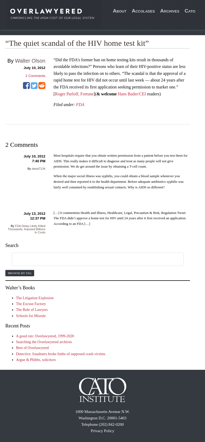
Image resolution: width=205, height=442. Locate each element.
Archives (169, 11)
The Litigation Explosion (35, 298)
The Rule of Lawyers (32, 310)
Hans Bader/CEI (132, 94)
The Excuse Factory (31, 304)
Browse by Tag (19, 273)
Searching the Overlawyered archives (44, 342)
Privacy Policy (102, 431)
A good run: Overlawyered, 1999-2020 (45, 336)
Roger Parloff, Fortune (74, 94)
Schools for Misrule (31, 316)
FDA (80, 104)
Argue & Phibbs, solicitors (36, 360)
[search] (91, 259)
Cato (190, 11)
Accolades (143, 11)
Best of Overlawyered (32, 348)
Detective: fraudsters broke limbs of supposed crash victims (60, 354)
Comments (35, 76)
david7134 (38, 168)
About (120, 11)
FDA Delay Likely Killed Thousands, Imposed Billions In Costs (26, 229)
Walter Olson (30, 61)
